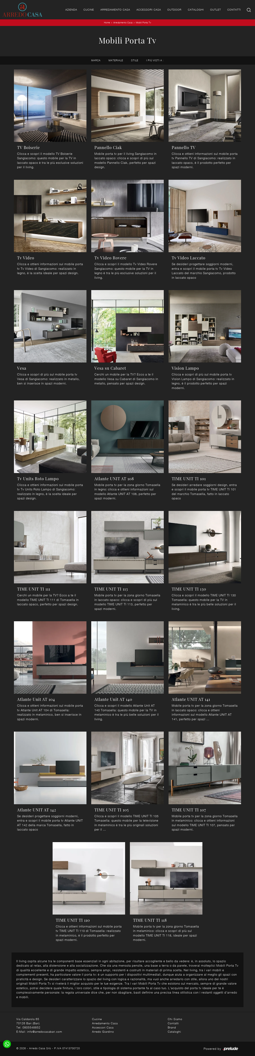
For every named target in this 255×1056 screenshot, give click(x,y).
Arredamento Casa (115, 9)
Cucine (88, 9)
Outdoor (174, 9)
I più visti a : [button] (155, 60)
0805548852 (31, 1027)
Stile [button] (134, 60)
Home (107, 22)
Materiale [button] (116, 60)
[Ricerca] (249, 9)
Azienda (71, 9)
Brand (172, 1027)
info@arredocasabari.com (44, 1031)
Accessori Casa (148, 9)
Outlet (215, 9)
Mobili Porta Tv (143, 22)
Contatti (234, 9)
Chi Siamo (175, 1019)
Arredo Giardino (103, 1031)
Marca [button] (96, 60)
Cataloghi (196, 9)
